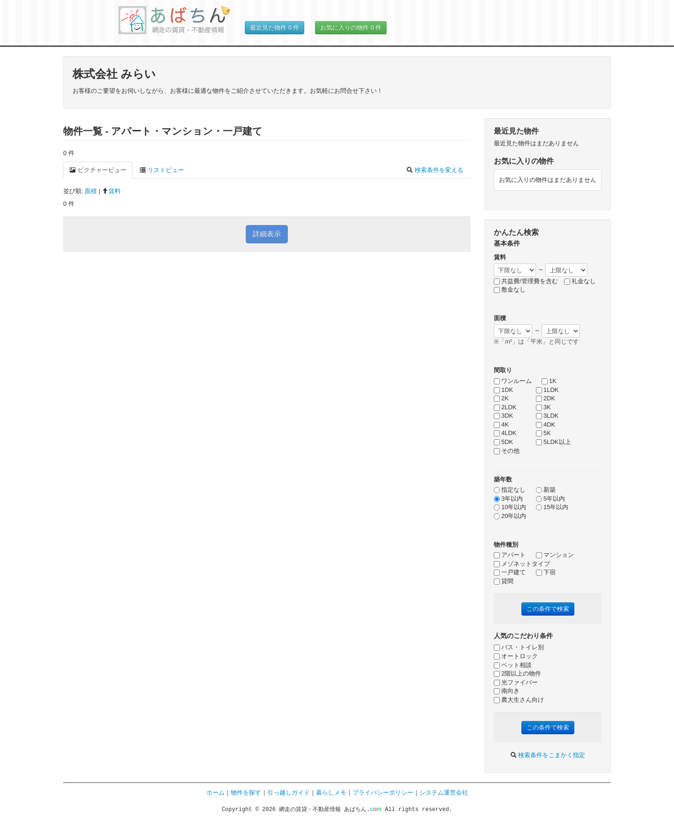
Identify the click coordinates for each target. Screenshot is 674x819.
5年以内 (550, 498)
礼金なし (580, 281)
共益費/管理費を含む (526, 281)
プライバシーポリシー (382, 792)
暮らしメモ (331, 792)
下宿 (546, 572)
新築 (546, 489)
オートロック (516, 656)
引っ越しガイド (288, 792)
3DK (503, 415)
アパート (510, 554)
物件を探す (246, 792)
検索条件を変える (434, 169)
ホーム (215, 792)
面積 (91, 191)
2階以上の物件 (517, 673)
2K (501, 398)
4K (501, 424)
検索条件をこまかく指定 (548, 755)
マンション (555, 554)
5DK (503, 441)
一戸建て (510, 572)
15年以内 (552, 507)
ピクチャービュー (97, 169)
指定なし (510, 489)
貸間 (503, 581)
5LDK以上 (553, 441)
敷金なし (510, 289)
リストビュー (161, 169)
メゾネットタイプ (522, 563)
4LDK (505, 432)
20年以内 (510, 515)
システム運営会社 (443, 792)
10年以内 (510, 507)
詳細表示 (267, 234)
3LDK (547, 415)
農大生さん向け (519, 699)
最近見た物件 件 (274, 27)
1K (549, 380)
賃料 (111, 191)
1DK (503, 389)
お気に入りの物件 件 (350, 27)
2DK (545, 398)
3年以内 (508, 498)
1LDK (547, 389)
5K (543, 432)
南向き (507, 690)
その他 (507, 450)
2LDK (505, 407)
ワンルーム (513, 380)
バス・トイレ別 (519, 647)
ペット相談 (513, 665)
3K (543, 407)
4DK (545, 424)
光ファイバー (516, 682)
